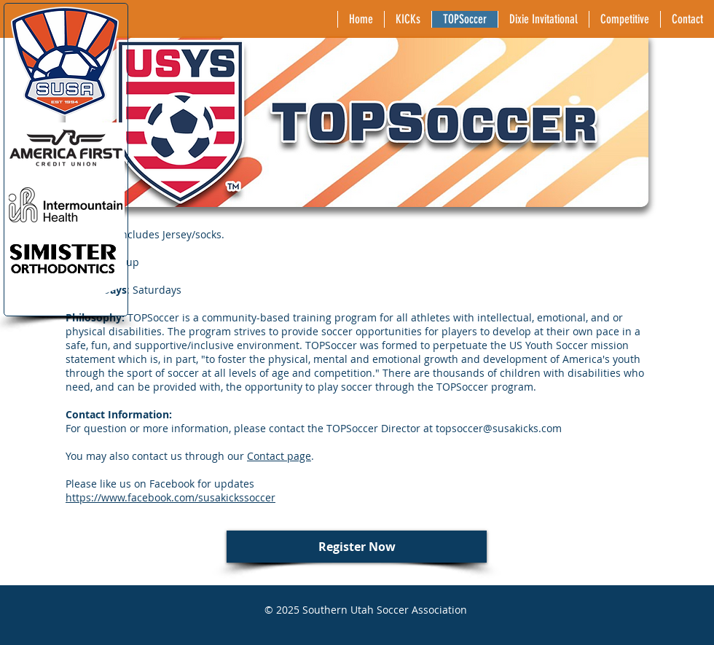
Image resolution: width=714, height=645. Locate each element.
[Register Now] (357, 547)
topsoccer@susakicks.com (499, 428)
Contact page (279, 456)
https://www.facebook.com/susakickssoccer (170, 497)
